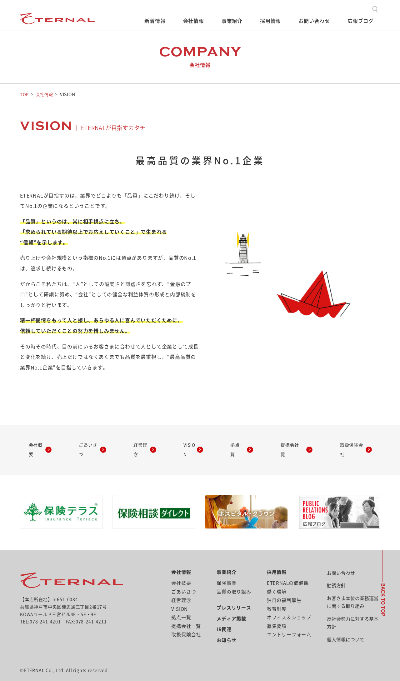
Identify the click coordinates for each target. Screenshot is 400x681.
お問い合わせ (314, 20)
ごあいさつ (90, 443)
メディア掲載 (231, 606)
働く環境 (277, 579)
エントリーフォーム (289, 622)
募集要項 (277, 613)
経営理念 (141, 443)
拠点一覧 (232, 443)
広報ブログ (361, 20)
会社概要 (40, 443)
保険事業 (226, 570)
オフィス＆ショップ (289, 605)
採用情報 (270, 20)
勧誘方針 (336, 573)
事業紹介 (232, 20)
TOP (24, 94)
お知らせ (226, 627)
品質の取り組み (234, 579)
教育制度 (277, 596)
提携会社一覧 (285, 443)
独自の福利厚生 (284, 588)
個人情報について (345, 627)
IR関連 (224, 617)
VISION (186, 443)
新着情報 (154, 20)
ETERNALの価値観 (288, 570)
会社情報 (193, 20)
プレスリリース (234, 595)
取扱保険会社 (344, 443)
